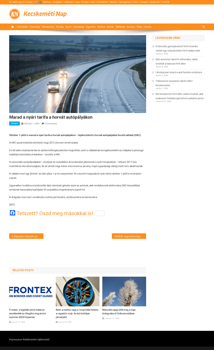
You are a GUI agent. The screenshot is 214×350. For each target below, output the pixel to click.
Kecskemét (102, 2)
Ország (60, 27)
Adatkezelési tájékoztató (36, 339)
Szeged (144, 2)
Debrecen (68, 2)
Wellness (120, 27)
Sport (68, 27)
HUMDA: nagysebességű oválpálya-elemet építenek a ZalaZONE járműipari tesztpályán (130, 236)
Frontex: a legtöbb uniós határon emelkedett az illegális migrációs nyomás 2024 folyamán (27, 313)
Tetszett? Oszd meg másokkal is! (60, 213)
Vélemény (35, 27)
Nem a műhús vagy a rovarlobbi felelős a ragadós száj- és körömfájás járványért (77, 313)
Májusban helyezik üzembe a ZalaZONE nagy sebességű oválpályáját (28, 236)
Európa (85, 2)
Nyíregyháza (125, 2)
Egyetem (91, 27)
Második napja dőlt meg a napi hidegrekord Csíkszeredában (119, 311)
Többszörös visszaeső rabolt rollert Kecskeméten (174, 83)
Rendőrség (48, 27)
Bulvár (110, 27)
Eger (78, 2)
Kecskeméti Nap (45, 14)
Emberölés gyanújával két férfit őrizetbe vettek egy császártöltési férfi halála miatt (178, 48)
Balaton (47, 2)
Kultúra (101, 27)
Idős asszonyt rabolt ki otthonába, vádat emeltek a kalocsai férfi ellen (177, 61)
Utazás (147, 27)
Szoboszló (155, 2)
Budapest (57, 2)
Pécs (136, 2)
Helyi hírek (22, 27)
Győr (93, 2)
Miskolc (113, 2)
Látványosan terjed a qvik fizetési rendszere (179, 72)
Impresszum (16, 339)
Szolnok (165, 2)
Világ (139, 27)
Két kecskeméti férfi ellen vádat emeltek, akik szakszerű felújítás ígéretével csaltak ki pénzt (180, 96)
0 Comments (51, 123)
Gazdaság (78, 27)
